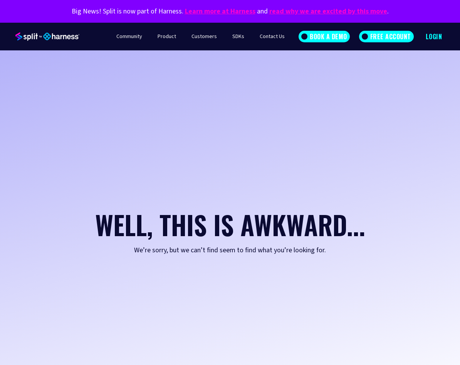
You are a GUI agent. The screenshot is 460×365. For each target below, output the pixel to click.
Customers (204, 36)
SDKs (238, 36)
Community (129, 36)
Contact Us (272, 36)
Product (167, 36)
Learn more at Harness (220, 11)
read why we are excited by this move (328, 11)
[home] (47, 36)
